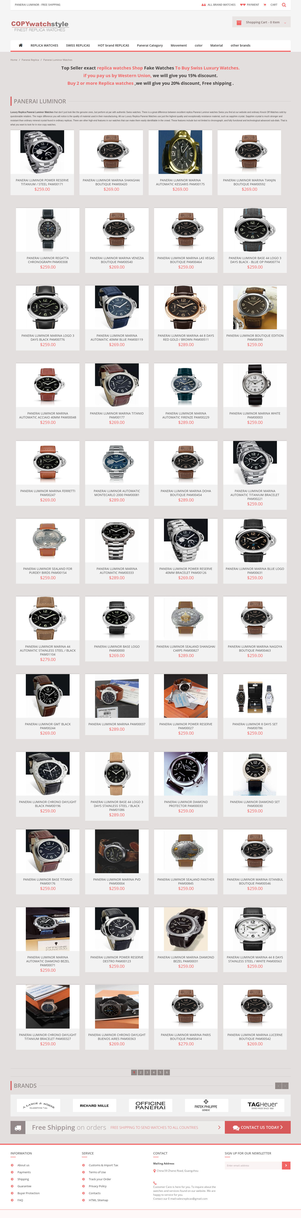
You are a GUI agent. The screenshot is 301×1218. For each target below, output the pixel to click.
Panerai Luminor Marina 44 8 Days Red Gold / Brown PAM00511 (186, 337)
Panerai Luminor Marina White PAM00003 (254, 415)
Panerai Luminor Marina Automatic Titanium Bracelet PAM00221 (255, 495)
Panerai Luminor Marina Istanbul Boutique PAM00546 (255, 881)
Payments (24, 1172)
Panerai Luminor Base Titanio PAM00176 (47, 881)
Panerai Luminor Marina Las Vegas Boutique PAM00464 (186, 260)
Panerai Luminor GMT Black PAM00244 (48, 726)
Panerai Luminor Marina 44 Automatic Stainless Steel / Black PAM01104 (48, 650)
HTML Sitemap (98, 1200)
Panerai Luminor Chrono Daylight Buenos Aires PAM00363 (117, 1037)
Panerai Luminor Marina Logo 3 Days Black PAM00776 (47, 337)
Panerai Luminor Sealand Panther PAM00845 (185, 881)
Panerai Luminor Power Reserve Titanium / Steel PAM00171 (42, 182)
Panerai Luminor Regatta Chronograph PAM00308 (48, 260)
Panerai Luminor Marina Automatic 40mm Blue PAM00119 (117, 337)
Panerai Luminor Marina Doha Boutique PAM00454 (186, 493)
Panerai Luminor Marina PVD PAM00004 (117, 881)
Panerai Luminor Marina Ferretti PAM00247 (47, 493)
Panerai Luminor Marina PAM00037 (116, 724)
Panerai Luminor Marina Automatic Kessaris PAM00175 (180, 182)
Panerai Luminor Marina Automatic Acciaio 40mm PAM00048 (47, 415)
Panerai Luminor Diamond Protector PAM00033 (186, 804)
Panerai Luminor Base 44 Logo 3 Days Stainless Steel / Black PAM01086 (117, 806)
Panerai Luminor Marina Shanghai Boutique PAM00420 (111, 182)
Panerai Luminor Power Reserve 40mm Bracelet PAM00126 (185, 571)
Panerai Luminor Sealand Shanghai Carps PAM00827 (186, 648)
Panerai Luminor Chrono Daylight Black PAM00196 (47, 804)
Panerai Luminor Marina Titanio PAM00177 (117, 415)
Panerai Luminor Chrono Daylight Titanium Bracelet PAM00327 (47, 1037)
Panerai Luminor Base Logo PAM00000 (117, 648)
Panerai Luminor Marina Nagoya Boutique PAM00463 (255, 648)
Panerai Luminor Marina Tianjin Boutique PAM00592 (249, 182)
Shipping (23, 1179)
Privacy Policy (98, 1186)
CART (274, 5)
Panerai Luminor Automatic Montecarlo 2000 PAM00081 (117, 493)
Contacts (94, 1193)
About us (23, 1165)
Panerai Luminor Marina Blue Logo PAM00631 (255, 571)
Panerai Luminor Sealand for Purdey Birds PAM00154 (47, 571)
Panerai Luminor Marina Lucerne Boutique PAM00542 (255, 1037)
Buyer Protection (29, 1193)
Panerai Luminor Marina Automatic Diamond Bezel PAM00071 (47, 961)
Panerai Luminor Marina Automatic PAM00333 (117, 571)
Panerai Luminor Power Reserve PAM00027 (185, 726)
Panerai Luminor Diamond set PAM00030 (255, 804)
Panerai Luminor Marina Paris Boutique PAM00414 (186, 1037)
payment (253, 5)
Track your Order (100, 1179)
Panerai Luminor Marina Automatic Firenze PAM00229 (185, 415)
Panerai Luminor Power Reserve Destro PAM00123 (116, 959)
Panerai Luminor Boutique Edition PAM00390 (255, 337)
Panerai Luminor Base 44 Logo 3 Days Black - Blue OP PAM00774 (255, 260)
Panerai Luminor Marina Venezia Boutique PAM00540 (117, 260)
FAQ (20, 1200)
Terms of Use (97, 1172)
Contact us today (258, 1128)
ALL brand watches (222, 5)
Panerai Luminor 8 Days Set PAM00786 (255, 726)
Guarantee (24, 1186)
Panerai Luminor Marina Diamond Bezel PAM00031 (186, 959)
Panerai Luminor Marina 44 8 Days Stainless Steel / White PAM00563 (255, 959)
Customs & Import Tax (103, 1165)
